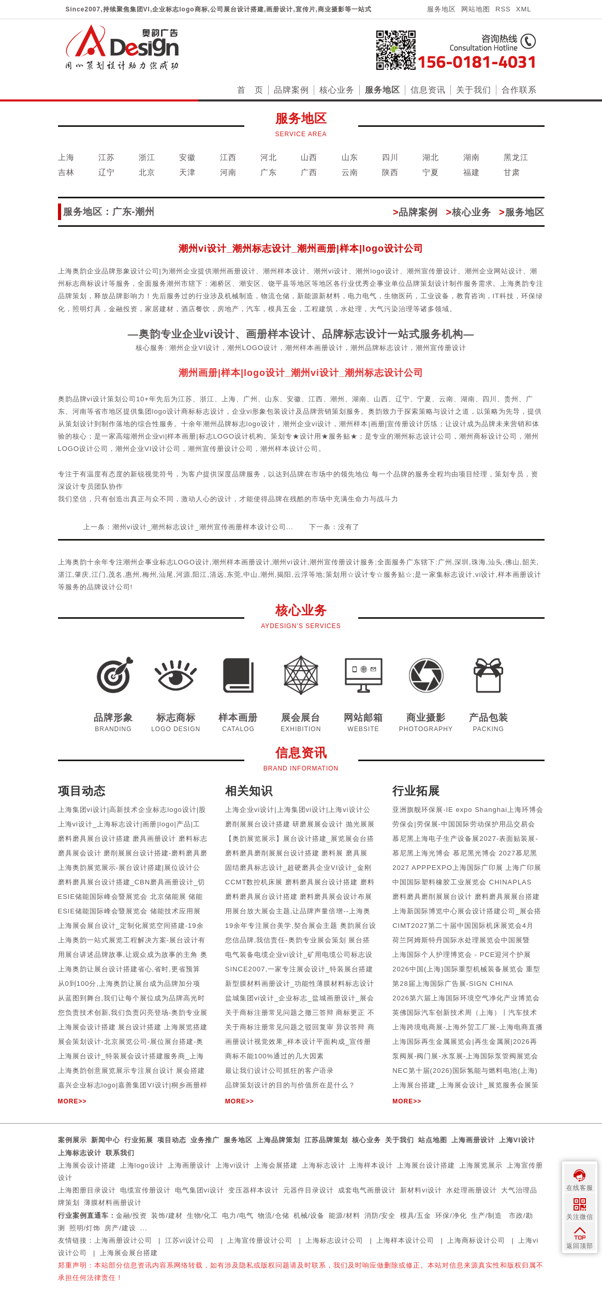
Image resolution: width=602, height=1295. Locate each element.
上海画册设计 (473, 1140)
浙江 (147, 157)
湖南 (471, 157)
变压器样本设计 (253, 1190)
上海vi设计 (232, 1165)
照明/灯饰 (85, 1228)
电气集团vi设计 (199, 1190)
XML (524, 9)
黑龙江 (516, 157)
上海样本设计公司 (405, 1240)
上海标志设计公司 (334, 1240)
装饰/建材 (167, 1215)
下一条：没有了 (334, 527)
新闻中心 (105, 1140)
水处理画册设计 (471, 1190)
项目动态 (171, 1140)
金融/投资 (132, 1215)
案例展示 (72, 1140)
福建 (471, 172)
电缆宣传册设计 (145, 1190)
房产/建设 (120, 1228)
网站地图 (475, 9)
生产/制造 (487, 1215)
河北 (268, 157)
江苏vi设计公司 (189, 1240)
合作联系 (519, 89)
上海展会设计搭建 (87, 1165)
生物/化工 (202, 1215)
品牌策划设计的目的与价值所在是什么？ (290, 1085)
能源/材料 (344, 1215)
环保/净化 (451, 1215)
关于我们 (473, 89)
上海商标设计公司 (476, 1240)
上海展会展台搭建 (129, 1253)
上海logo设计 (142, 1165)
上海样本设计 (371, 1165)
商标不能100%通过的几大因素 (274, 1056)
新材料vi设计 (421, 1190)
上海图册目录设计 (87, 1190)
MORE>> (72, 1101)
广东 (268, 172)
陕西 (390, 172)
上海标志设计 (79, 1153)
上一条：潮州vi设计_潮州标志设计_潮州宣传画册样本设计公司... (188, 527)
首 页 (250, 89)
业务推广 (204, 1140)
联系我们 (120, 1153)
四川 (390, 157)
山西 (309, 157)
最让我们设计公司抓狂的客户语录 (279, 1070)
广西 (309, 172)
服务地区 (441, 9)
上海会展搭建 (276, 1165)
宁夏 (430, 172)
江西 (228, 157)
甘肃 (512, 172)
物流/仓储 (273, 1215)
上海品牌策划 (278, 1140)
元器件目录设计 (308, 1190)
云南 (350, 172)
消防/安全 (380, 1215)
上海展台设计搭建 (426, 1165)
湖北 (430, 157)
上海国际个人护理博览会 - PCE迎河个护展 (461, 954)
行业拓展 (138, 1140)
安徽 (187, 157)
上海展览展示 (481, 1165)
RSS (503, 9)
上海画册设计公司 (123, 1240)
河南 (228, 172)
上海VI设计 (517, 1140)
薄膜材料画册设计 (113, 1202)
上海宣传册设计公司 (259, 1240)
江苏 (106, 157)
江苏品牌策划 (326, 1140)
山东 (350, 157)
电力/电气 (238, 1215)
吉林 (66, 172)
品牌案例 (291, 89)
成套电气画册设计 (367, 1190)
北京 (147, 172)
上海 (66, 157)
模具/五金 (416, 1215)
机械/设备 (309, 1215)
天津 (187, 172)
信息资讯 (428, 89)
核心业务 (337, 89)
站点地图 (432, 1140)
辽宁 (106, 172)
